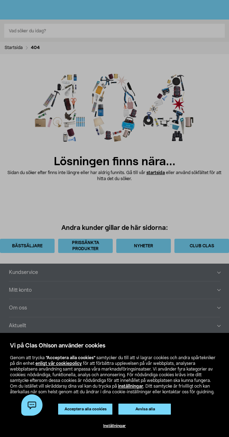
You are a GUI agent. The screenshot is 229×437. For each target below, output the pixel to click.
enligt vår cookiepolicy (58, 363)
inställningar (130, 386)
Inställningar (114, 426)
